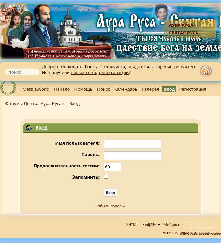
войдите (136, 66)
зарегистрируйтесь (175, 66)
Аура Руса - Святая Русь (183, 29)
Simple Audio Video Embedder (200, 234)
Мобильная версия (165, 224)
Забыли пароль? (111, 205)
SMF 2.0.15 (170, 233)
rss (207, 71)
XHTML (132, 224)
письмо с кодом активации (100, 72)
